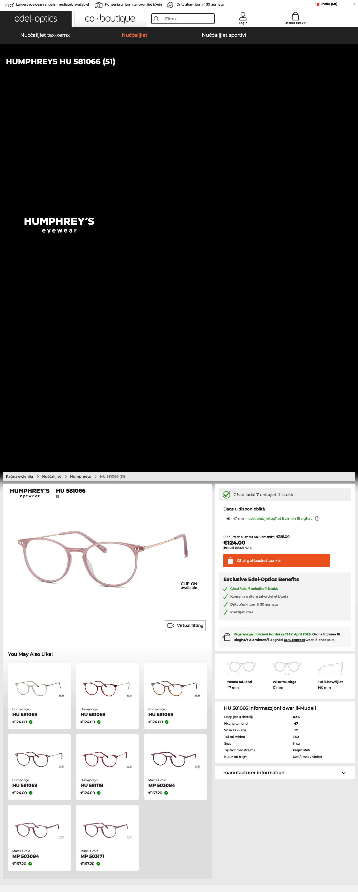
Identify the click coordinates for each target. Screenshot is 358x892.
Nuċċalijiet (51, 118)
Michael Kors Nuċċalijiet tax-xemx (212, 553)
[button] (36, 19)
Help (241, 757)
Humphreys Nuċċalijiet (27, 624)
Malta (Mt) (329, 4)
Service (128, 757)
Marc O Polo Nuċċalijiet (27, 617)
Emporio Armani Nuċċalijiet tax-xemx (40, 578)
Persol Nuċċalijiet (195, 611)
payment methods (137, 765)
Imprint (62, 866)
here (142, 693)
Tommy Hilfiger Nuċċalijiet (204, 630)
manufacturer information (254, 415)
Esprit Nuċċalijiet (195, 617)
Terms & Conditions (21, 866)
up (350, 866)
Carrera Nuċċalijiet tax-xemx (32, 572)
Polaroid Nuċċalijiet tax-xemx (208, 559)
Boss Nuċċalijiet (194, 624)
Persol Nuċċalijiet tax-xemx (31, 565)
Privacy (47, 866)
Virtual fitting (185, 267)
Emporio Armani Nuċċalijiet (32, 630)
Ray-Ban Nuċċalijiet (24, 604)
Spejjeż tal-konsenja (139, 772)
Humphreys (80, 118)
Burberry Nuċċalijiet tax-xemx (209, 565)
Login (243, 23)
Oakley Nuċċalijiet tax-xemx (32, 559)
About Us (13, 757)
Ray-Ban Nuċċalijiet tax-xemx (33, 553)
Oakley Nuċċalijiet (23, 611)
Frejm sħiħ (301, 392)
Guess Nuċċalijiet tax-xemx (207, 572)
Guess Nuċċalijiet (195, 604)
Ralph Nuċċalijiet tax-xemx (206, 578)
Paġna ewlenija (19, 118)
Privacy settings (18, 765)
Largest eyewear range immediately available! (52, 4)
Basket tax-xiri (295, 23)
